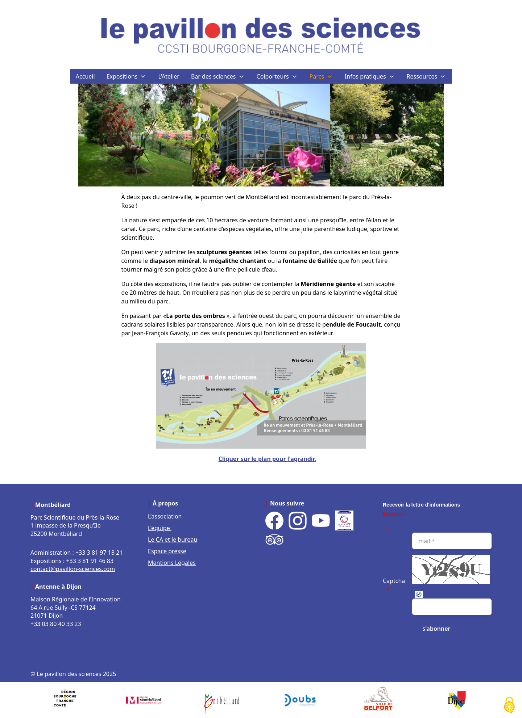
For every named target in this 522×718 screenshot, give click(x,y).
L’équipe (159, 528)
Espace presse (167, 551)
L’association (165, 516)
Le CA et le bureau (172, 539)
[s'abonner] (436, 628)
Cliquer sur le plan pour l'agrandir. (267, 459)
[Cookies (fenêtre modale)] (509, 705)
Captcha (394, 581)
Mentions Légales (172, 563)
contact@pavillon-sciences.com (72, 569)
